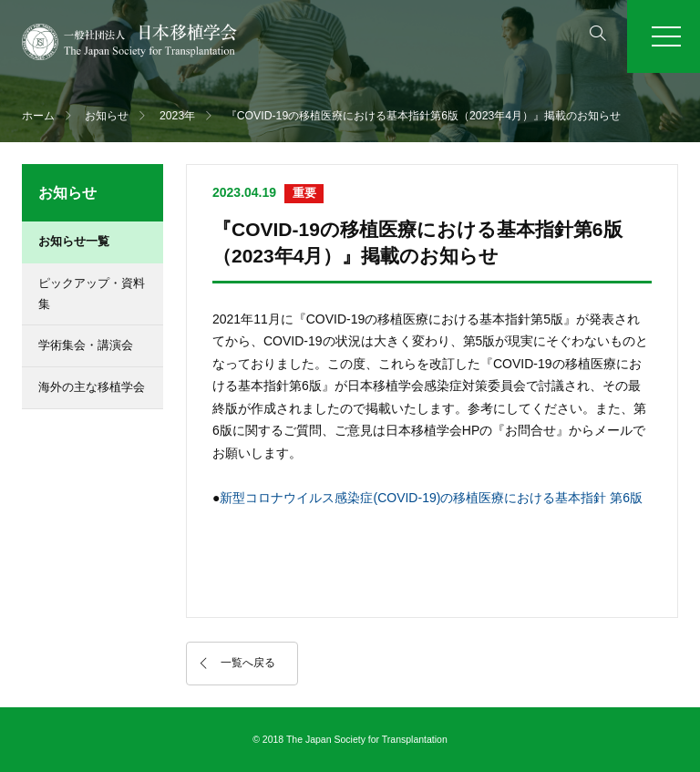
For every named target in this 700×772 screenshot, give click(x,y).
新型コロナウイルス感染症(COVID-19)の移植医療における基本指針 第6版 (431, 497)
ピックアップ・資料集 (91, 293)
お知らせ (107, 115)
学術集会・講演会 (85, 345)
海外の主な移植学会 (91, 387)
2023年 (177, 115)
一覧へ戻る (248, 662)
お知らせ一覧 (73, 241)
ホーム (38, 115)
